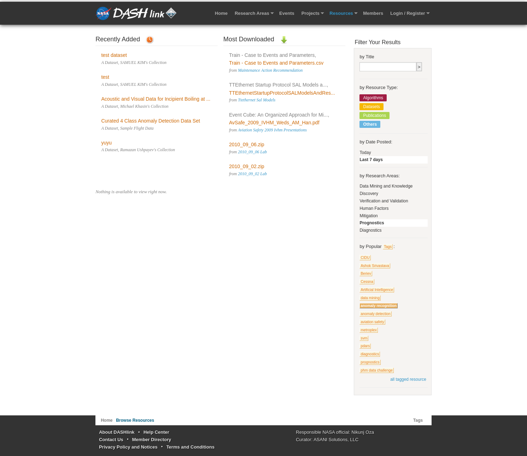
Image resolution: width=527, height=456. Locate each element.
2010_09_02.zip (246, 166)
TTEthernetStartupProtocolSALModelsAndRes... (282, 93)
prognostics (370, 362)
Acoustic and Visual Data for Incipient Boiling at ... (155, 99)
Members (373, 13)
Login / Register (407, 13)
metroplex (369, 330)
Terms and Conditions (190, 447)
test (105, 77)
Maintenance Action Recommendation (270, 70)
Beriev (366, 274)
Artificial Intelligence (377, 290)
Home (221, 13)
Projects (310, 13)
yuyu (106, 143)
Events (286, 13)
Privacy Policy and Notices (128, 447)
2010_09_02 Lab (252, 173)
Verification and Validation (383, 201)
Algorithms (373, 97)
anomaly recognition (379, 306)
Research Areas (252, 13)
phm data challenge (377, 370)
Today (365, 152)
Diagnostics (370, 230)
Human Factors (373, 208)
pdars (365, 346)
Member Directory (151, 439)
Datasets (371, 106)
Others (370, 124)
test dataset (114, 55)
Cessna (367, 282)
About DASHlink (116, 432)
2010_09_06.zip (246, 144)
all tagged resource (408, 379)
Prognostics (371, 222)
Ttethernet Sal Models (256, 99)
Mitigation (368, 215)
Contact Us (111, 439)
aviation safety (372, 322)
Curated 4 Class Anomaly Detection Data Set (150, 121)
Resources (341, 13)
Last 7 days (370, 159)
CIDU (365, 258)
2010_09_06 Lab (252, 151)
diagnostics (370, 354)
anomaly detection (375, 314)
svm (364, 338)
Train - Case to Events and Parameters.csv (276, 63)
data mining (370, 298)
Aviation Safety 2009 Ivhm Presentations (272, 130)
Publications (374, 115)
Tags (388, 247)
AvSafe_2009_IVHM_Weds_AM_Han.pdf (274, 122)
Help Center (156, 432)
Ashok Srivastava (375, 266)
